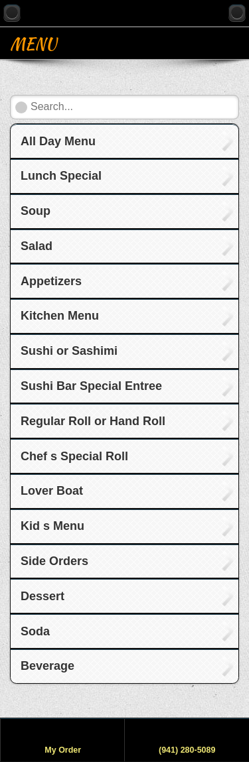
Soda (35, 631)
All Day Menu (58, 141)
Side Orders (54, 561)
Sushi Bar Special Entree (91, 386)
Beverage (47, 665)
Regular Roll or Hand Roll (93, 421)
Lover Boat (52, 490)
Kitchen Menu (60, 315)
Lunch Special (61, 175)
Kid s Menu (52, 526)
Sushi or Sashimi (69, 350)
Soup (35, 211)
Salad (36, 246)
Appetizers (51, 281)
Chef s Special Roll (74, 456)
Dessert (42, 596)
